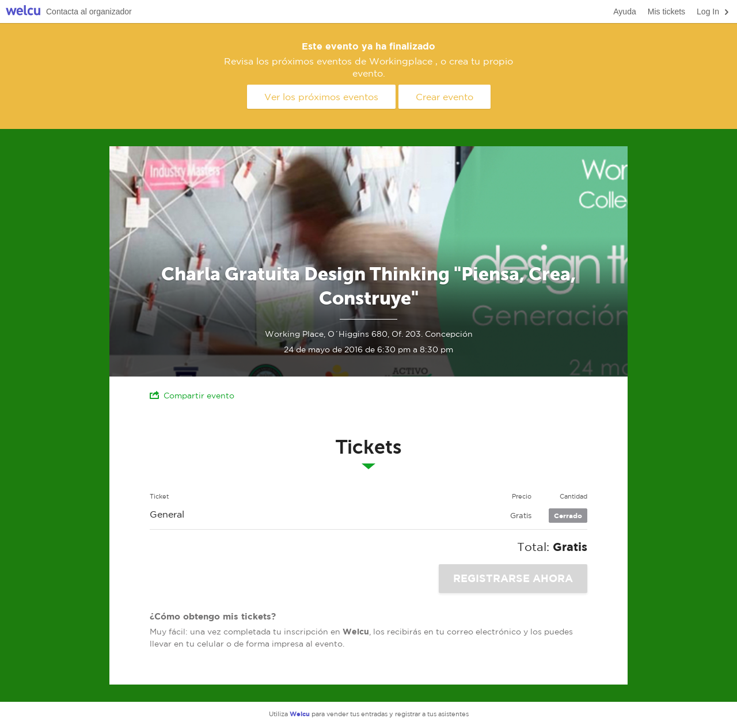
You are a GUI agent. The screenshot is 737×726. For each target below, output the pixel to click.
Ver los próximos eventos (321, 97)
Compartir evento (192, 395)
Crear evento (444, 97)
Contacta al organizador (89, 11)
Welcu (23, 12)
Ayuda (624, 11)
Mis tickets (666, 11)
